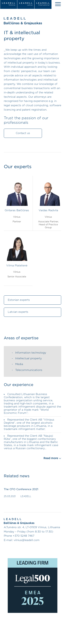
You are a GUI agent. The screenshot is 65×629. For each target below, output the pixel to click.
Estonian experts (19, 300)
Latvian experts (18, 312)
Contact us (23, 133)
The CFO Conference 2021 (21, 489)
